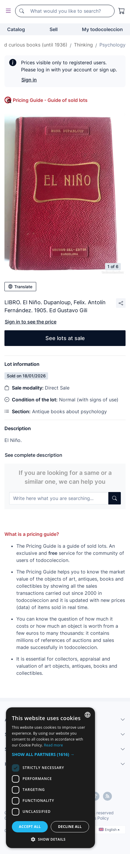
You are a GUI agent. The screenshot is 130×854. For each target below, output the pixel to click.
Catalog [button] (16, 29)
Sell (54, 29)
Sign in (29, 80)
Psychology (112, 45)
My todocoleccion (102, 29)
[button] (50, 754)
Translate (20, 286)
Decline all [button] (70, 826)
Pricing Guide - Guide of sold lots (50, 100)
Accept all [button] (30, 826)
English (109, 829)
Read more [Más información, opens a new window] (53, 745)
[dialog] (50, 777)
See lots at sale (65, 338)
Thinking (83, 45)
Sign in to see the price (30, 322)
